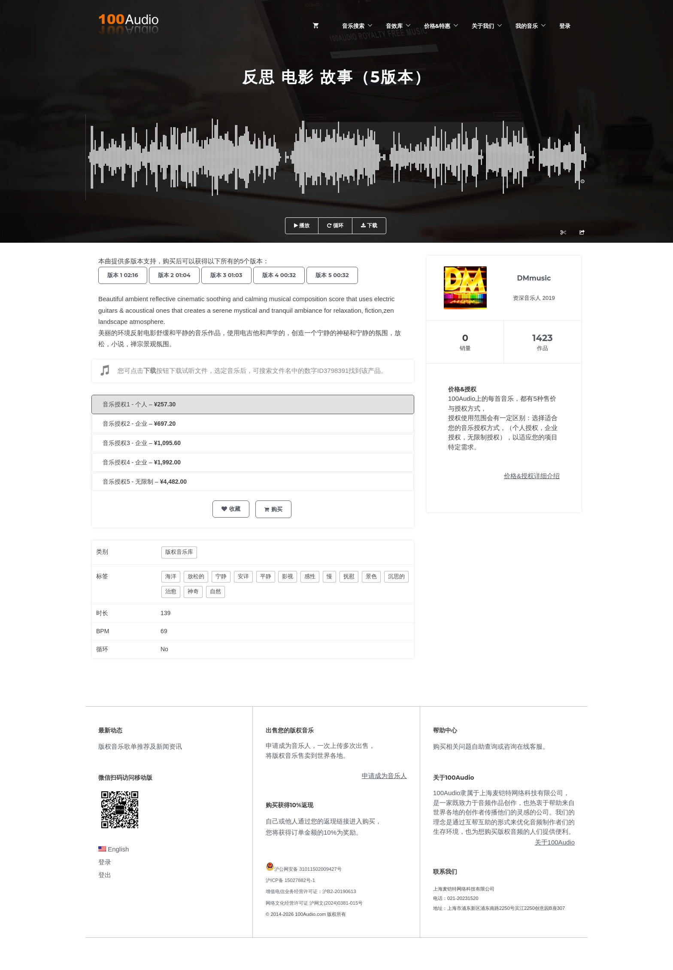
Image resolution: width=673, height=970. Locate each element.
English (113, 849)
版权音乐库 (179, 552)
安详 (243, 576)
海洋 (170, 576)
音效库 (394, 25)
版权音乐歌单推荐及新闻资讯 (140, 746)
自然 (215, 591)
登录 (564, 25)
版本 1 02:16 (122, 274)
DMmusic (534, 278)
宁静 (221, 576)
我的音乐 (526, 25)
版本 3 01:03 (226, 274)
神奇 (193, 591)
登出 (104, 874)
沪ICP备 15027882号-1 (290, 880)
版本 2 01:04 (174, 274)
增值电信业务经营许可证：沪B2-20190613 (311, 891)
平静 (265, 576)
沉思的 (396, 576)
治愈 (170, 591)
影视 (287, 576)
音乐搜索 (353, 25)
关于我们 (483, 25)
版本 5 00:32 (332, 274)
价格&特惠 (437, 25)
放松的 (196, 576)
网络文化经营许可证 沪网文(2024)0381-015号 (314, 903)
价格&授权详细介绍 (532, 475)
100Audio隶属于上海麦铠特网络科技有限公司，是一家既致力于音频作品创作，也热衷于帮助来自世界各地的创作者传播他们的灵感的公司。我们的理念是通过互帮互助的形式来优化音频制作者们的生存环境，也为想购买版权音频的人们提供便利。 (504, 812)
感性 (309, 576)
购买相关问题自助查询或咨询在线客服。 (491, 746)
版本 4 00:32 (279, 274)
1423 (542, 337)
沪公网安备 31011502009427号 (308, 869)
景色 (371, 576)
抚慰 (349, 576)
